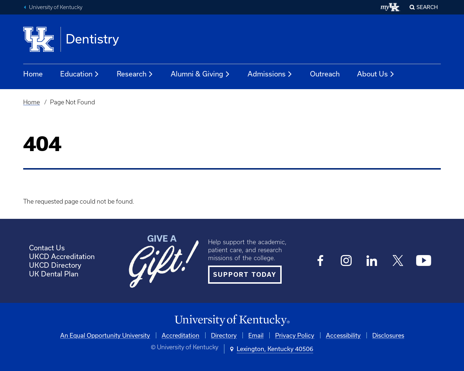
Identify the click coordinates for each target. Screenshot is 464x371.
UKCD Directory (55, 265)
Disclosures (388, 335)
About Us (376, 74)
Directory (224, 335)
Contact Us (47, 247)
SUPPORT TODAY (245, 274)
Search (427, 7)
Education (79, 74)
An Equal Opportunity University (105, 335)
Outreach (325, 74)
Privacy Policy (294, 335)
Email (256, 335)
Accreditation (180, 335)
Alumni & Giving (200, 74)
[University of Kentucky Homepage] (232, 320)
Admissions (270, 74)
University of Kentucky (55, 7)
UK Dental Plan (53, 274)
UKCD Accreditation (62, 256)
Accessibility (343, 335)
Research (135, 74)
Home (33, 74)
